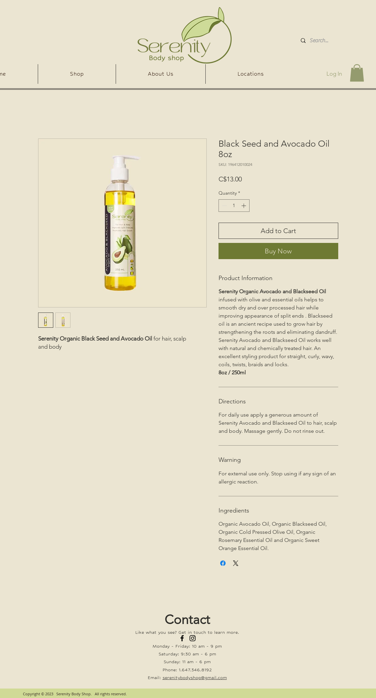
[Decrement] (224, 205)
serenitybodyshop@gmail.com (195, 677)
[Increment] (244, 205)
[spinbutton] (234, 205)
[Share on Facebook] (223, 563)
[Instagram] (193, 638)
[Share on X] (236, 563)
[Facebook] (182, 638)
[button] (357, 72)
